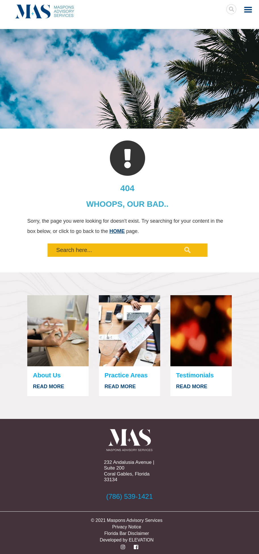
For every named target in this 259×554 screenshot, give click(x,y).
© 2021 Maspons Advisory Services (126, 520)
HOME (117, 231)
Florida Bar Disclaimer (126, 533)
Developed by (114, 540)
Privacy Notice (126, 526)
